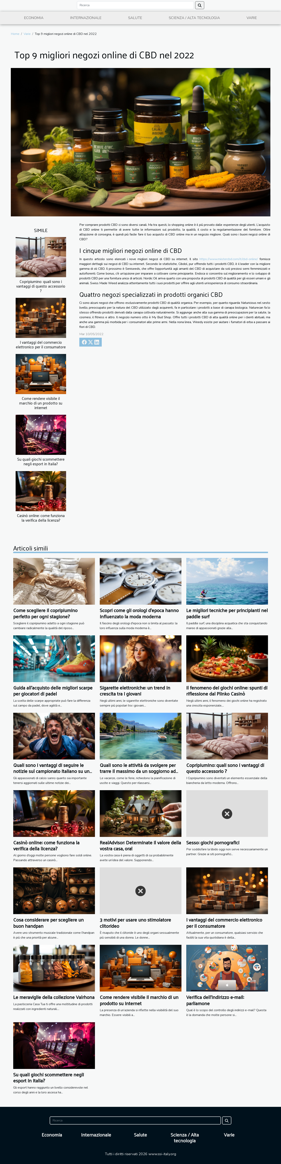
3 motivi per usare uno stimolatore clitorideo (135, 922)
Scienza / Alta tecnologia (194, 17)
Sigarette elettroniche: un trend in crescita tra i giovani (135, 690)
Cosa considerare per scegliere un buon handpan (48, 922)
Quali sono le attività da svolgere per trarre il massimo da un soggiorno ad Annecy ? (138, 771)
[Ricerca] (135, 5)
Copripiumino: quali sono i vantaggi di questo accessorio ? (40, 286)
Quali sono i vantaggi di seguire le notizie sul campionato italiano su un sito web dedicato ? (51, 771)
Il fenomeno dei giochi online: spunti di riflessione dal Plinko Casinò (226, 690)
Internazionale (86, 17)
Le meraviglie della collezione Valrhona (54, 997)
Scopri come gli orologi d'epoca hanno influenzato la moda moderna (139, 613)
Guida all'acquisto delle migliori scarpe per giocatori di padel (53, 690)
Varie (252, 17)
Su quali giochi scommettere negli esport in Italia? (40, 461)
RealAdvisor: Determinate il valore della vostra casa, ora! (140, 845)
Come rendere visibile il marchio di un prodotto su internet (40, 403)
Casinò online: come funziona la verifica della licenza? (41, 517)
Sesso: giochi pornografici (212, 842)
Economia (33, 17)
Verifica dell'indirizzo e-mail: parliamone (215, 1000)
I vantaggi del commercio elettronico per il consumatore (41, 344)
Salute (135, 17)
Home (15, 34)
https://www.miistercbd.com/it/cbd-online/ (228, 259)
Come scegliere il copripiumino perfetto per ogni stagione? (45, 613)
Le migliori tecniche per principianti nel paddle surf (227, 613)
